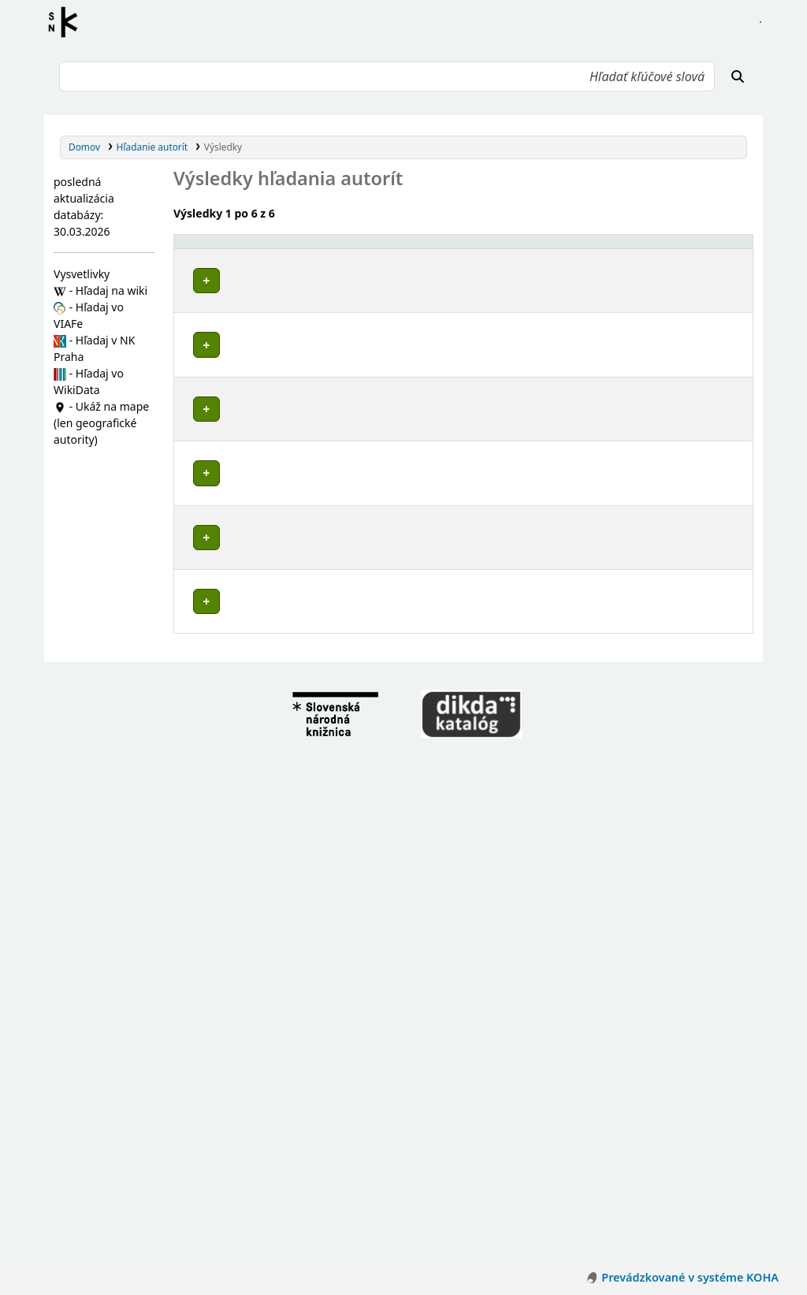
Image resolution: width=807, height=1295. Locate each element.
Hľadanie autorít (152, 146)
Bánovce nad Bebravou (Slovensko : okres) (298, 810)
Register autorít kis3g (67, 22)
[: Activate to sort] (519, 249)
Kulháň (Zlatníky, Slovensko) (264, 840)
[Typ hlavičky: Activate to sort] (611, 249)
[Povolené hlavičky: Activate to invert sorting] (333, 249)
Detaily (516, 277)
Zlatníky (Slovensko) (246, 430)
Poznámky (202, 326)
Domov (84, 146)
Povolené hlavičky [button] (225, 248)
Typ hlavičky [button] (581, 248)
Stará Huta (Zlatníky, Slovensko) (273, 825)
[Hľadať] (737, 76)
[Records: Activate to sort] (715, 249)
